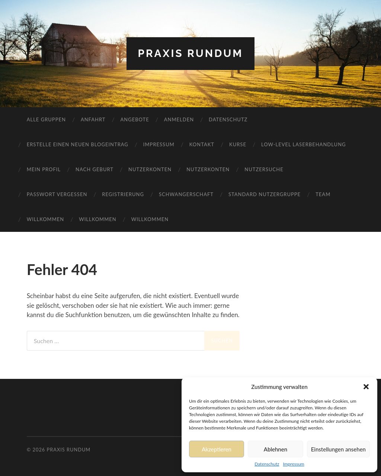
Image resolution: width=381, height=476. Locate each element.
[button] (366, 386)
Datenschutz (266, 464)
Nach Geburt (94, 169)
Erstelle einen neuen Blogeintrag (77, 144)
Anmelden (179, 119)
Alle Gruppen (46, 119)
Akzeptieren (216, 449)
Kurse (237, 144)
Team (323, 194)
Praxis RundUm (190, 53)
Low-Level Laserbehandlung (303, 144)
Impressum (293, 464)
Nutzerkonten (150, 169)
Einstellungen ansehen (338, 449)
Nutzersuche (263, 169)
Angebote (134, 119)
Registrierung (123, 194)
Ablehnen (275, 449)
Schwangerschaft (186, 194)
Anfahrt (93, 119)
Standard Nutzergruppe (264, 194)
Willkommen (45, 219)
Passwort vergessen (57, 194)
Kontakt (201, 144)
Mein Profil (44, 169)
